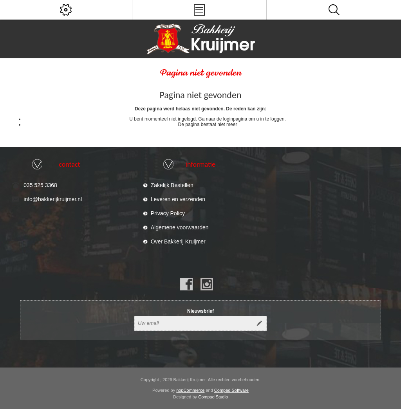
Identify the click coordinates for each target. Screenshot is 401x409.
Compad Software (231, 390)
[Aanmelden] (193, 323)
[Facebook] (186, 284)
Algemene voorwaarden (180, 227)
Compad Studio (213, 397)
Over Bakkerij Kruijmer (178, 241)
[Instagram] (206, 284)
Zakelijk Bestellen (172, 185)
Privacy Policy (168, 213)
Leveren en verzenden (178, 199)
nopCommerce (190, 390)
